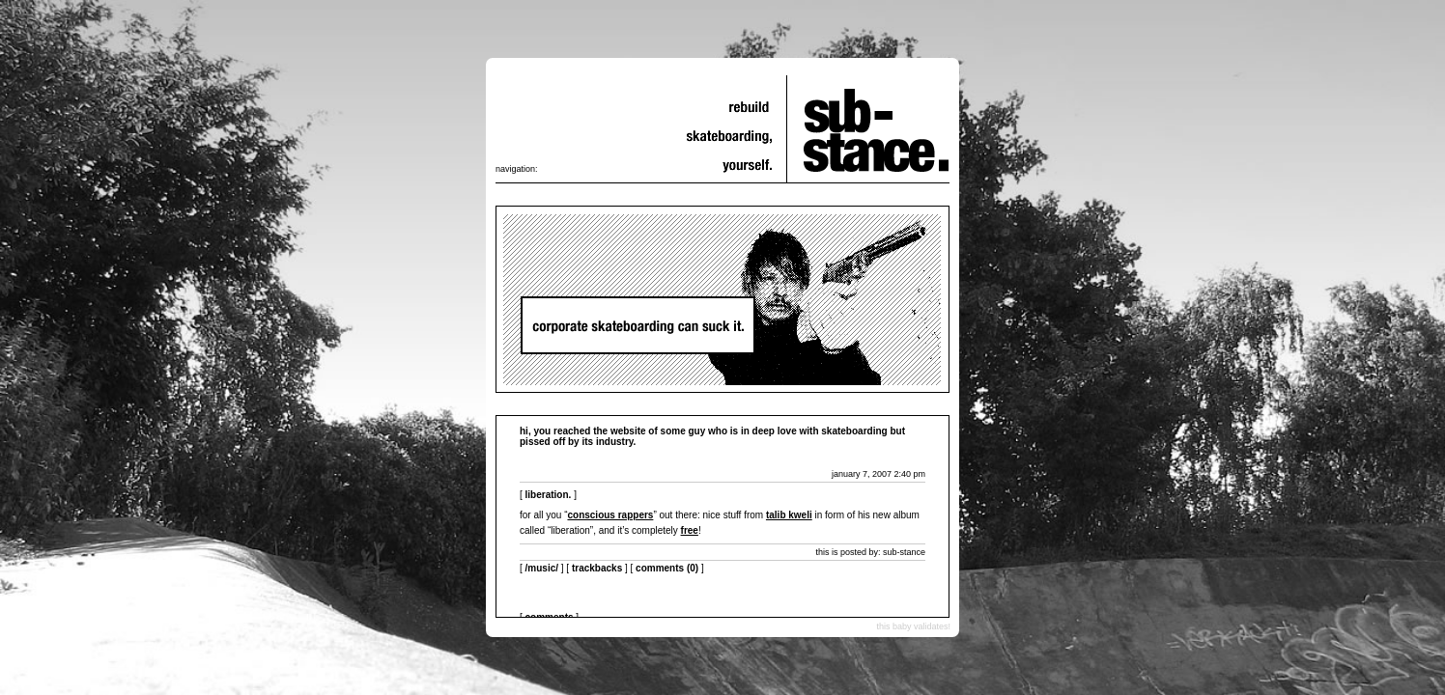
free (689, 530)
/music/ (541, 568)
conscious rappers (610, 515)
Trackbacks (597, 568)
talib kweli (789, 515)
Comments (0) (667, 568)
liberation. (548, 494)
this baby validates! (913, 626)
